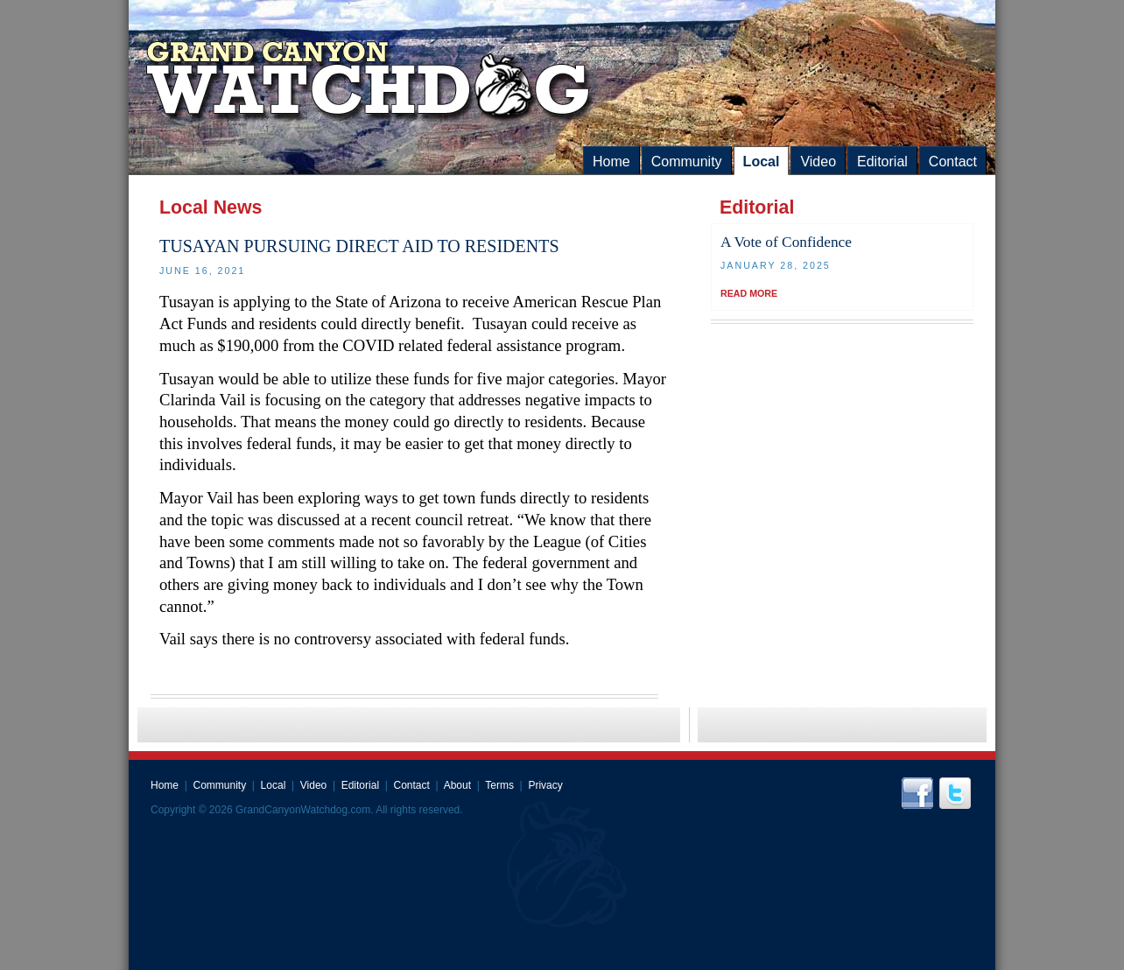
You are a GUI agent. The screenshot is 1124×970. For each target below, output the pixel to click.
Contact (953, 161)
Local (761, 161)
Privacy (545, 785)
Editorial (882, 161)
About (457, 785)
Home (611, 161)
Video (818, 161)
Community (686, 161)
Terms (499, 785)
